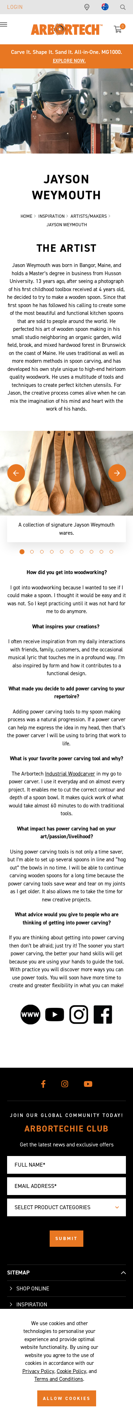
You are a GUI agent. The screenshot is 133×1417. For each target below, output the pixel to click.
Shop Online (32, 1288)
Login (15, 7)
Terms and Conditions (58, 1379)
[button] (10, 28)
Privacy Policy (38, 1371)
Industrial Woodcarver (70, 773)
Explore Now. (69, 60)
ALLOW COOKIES (66, 1398)
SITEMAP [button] (18, 1272)
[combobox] (66, 1207)
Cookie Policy (71, 1371)
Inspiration (31, 1304)
